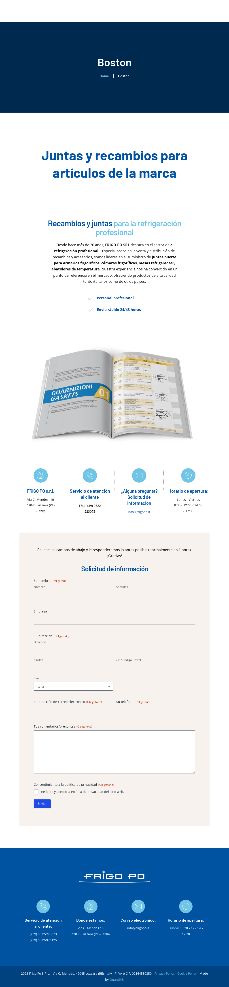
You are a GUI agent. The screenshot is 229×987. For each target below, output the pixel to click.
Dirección (40, 642)
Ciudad (38, 660)
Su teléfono (133, 702)
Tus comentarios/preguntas (63, 726)
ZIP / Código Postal (128, 660)
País (36, 678)
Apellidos (122, 587)
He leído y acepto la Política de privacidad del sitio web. (82, 792)
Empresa (40, 611)
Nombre (39, 587)
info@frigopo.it (139, 512)
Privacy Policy (164, 973)
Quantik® (117, 979)
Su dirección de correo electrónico (68, 702)
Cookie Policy (187, 973)
